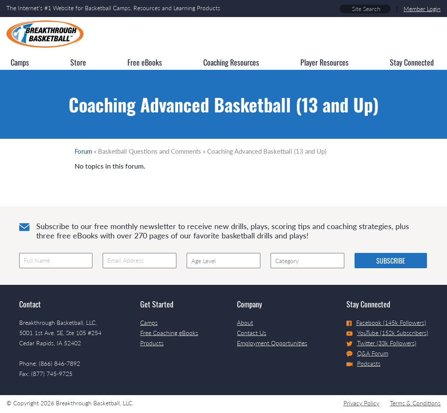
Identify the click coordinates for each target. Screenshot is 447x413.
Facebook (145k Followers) (386, 322)
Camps (149, 322)
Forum (83, 151)
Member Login (422, 8)
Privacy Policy (361, 403)
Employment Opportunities (272, 343)
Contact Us (251, 332)
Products (152, 343)
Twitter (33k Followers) (381, 343)
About (245, 322)
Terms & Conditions (415, 403)
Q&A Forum (367, 353)
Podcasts (363, 363)
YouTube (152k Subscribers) (387, 332)
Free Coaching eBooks (169, 332)
